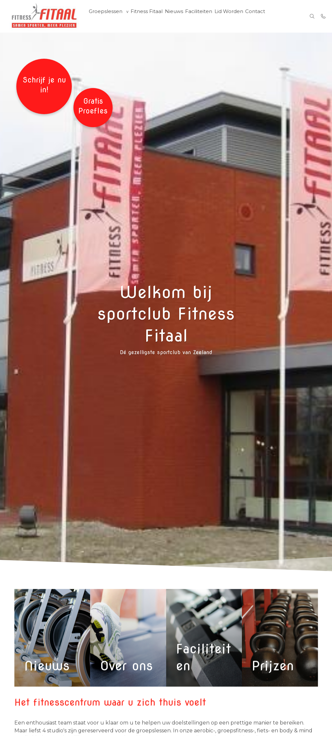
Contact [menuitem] (256, 16)
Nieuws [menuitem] (173, 16)
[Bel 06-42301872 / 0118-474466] (323, 16)
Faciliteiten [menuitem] (199, 16)
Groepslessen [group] (105, 16)
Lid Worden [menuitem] (229, 16)
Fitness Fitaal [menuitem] (146, 16)
